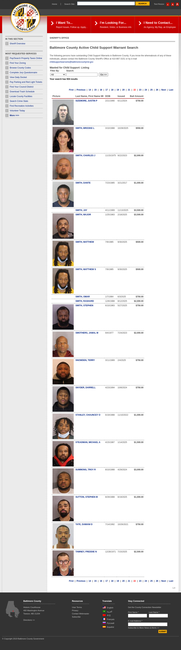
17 (106, 90)
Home (54, 4)
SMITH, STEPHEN (84, 305)
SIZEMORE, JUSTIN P (86, 101)
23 (140, 90)
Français (110, 619)
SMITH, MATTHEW (84, 242)
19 (118, 90)
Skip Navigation (6, 0)
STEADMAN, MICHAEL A (87, 442)
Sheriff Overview (17, 43)
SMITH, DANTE (82, 183)
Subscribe (76, 617)
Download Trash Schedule (22, 91)
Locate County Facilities (21, 96)
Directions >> (29, 620)
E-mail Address (135, 621)
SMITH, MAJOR (83, 214)
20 (123, 90)
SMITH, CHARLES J (85, 155)
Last (171, 90)
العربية (109, 611)
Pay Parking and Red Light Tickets (26, 82)
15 (95, 90)
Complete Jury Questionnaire (23, 72)
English (110, 608)
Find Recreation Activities (22, 106)
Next (163, 90)
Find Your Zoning (18, 63)
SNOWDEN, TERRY (85, 360)
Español (110, 627)
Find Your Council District (21, 87)
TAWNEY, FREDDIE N (86, 551)
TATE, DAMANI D (83, 524)
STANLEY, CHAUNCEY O (87, 415)
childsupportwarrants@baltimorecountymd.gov (71, 62)
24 (146, 90)
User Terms (77, 607)
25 (151, 90)
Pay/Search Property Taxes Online (26, 58)
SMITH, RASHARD (84, 301)
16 (101, 90)
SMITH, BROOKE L (84, 128)
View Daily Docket (18, 77)
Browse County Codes (20, 68)
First (71, 90)
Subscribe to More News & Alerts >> (143, 628)
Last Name (154, 612)
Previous (81, 90)
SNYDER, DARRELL (85, 387)
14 (90, 90)
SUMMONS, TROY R (85, 469)
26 (157, 90)
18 (112, 90)
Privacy (75, 610)
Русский (110, 623)
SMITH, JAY (81, 210)
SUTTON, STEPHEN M (86, 497)
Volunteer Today (17, 110)
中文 (109, 615)
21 (129, 90)
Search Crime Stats (19, 101)
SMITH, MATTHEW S (85, 269)
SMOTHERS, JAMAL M (86, 333)
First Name (133, 612)
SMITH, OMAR (82, 296)
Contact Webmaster (80, 614)
